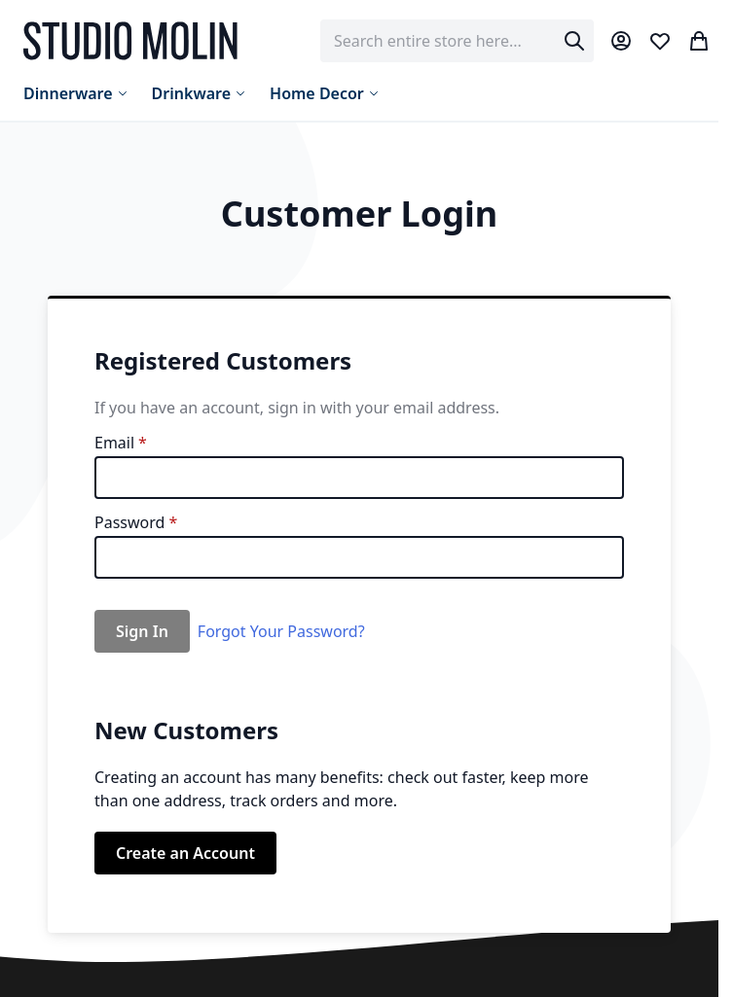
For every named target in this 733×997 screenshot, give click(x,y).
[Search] (574, 41)
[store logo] (130, 40)
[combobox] (457, 40)
